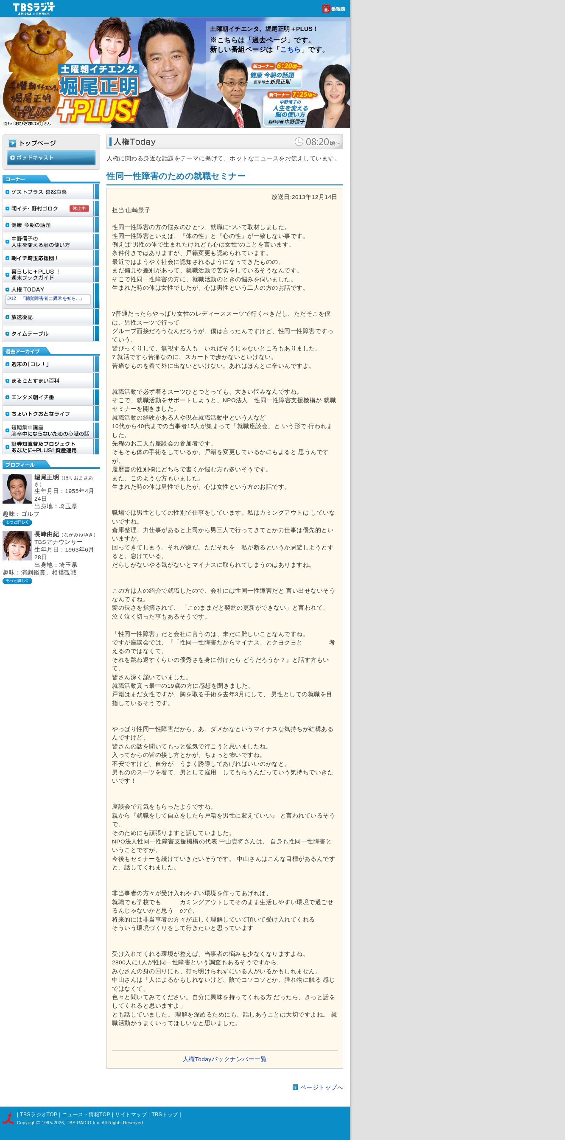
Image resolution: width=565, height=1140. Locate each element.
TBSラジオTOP (38, 1115)
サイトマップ (131, 1115)
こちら (290, 49)
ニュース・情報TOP (86, 1115)
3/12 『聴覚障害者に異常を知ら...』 (45, 298)
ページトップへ (322, 1087)
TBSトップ (164, 1115)
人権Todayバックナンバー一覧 (225, 1059)
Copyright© (29, 1122)
